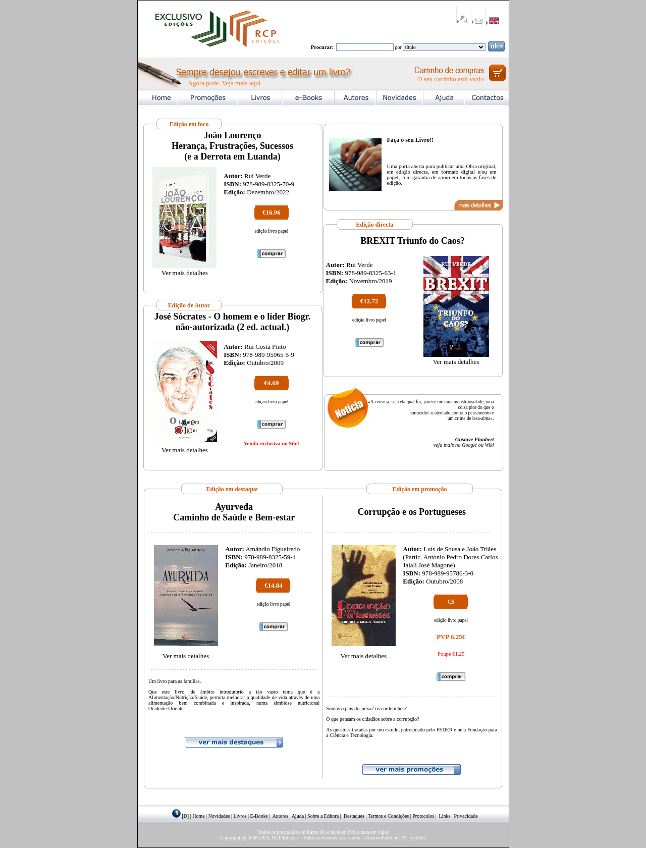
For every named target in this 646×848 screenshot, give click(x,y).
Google (469, 445)
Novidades (219, 816)
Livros (239, 816)
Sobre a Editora (323, 816)
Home (198, 816)
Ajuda (298, 816)
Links (445, 816)
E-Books (259, 816)
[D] (185, 816)
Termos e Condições (388, 816)
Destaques (354, 816)
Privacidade (465, 816)
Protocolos (423, 816)
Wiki (489, 445)
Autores (281, 816)
